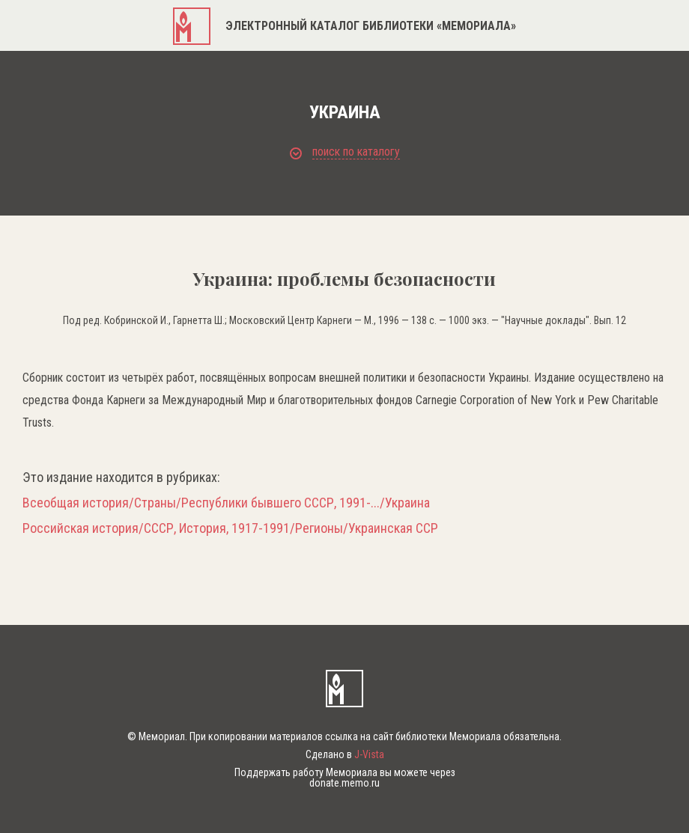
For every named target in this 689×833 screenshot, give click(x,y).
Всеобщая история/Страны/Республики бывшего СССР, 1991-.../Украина (226, 503)
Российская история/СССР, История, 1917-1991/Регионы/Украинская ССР (230, 528)
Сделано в (345, 754)
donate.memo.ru (344, 783)
